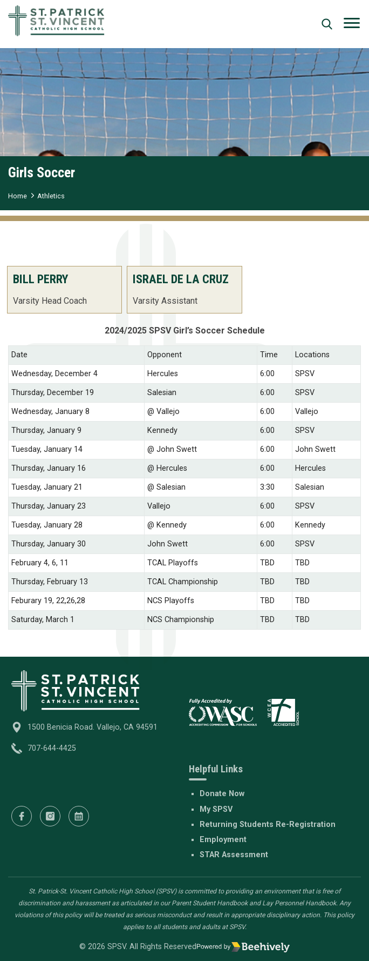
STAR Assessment (234, 854)
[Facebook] (21, 816)
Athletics (51, 196)
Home (17, 196)
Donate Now (222, 793)
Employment (223, 839)
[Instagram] (50, 816)
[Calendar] (79, 816)
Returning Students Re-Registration (268, 824)
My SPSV (216, 809)
